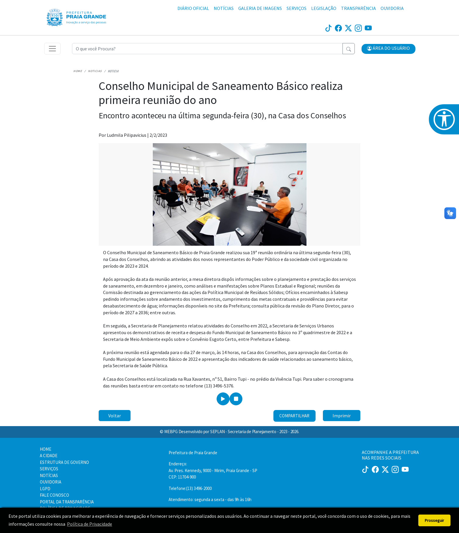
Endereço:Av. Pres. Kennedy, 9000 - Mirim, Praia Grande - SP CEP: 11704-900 (213, 470)
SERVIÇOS (296, 8)
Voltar (114, 415)
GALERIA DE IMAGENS (260, 8)
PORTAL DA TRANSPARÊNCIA (67, 502)
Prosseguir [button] (434, 520)
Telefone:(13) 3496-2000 (190, 488)
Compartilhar (294, 415)
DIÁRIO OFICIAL (193, 8)
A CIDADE (48, 455)
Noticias (95, 71)
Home (78, 71)
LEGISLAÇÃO (323, 8)
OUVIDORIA (392, 8)
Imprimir (342, 415)
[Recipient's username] (207, 48)
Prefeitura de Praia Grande (193, 452)
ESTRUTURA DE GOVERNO (64, 462)
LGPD (45, 488)
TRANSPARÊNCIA (358, 8)
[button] (388, 49)
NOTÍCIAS (224, 8)
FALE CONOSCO (54, 495)
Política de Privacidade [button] (89, 524)
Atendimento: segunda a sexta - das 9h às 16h (210, 499)
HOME (45, 449)
